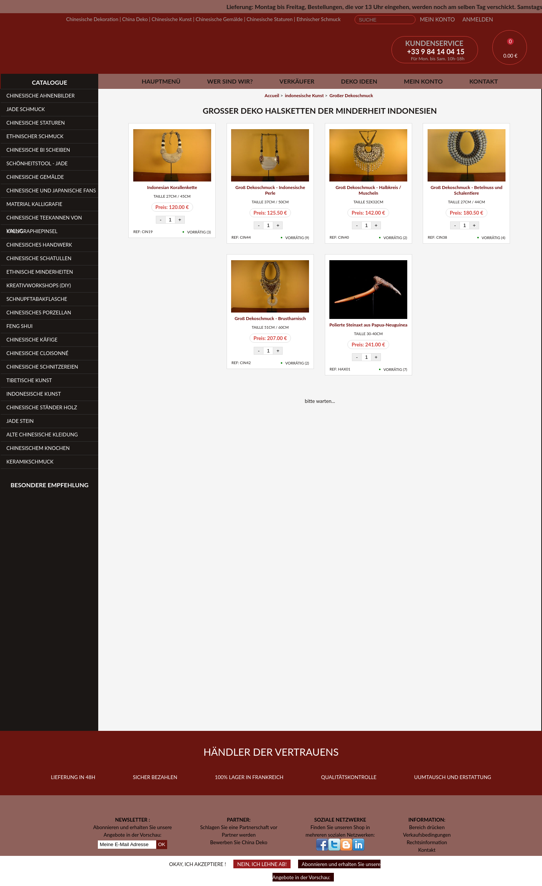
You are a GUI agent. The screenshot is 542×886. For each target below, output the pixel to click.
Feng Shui (19, 326)
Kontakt (483, 81)
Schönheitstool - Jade (37, 163)
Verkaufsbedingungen (427, 835)
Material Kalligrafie (34, 204)
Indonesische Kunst (33, 394)
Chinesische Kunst (172, 19)
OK (161, 844)
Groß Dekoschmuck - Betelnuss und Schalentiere (466, 190)
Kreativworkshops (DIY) (38, 285)
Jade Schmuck (25, 109)
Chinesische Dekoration (92, 19)
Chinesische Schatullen (39, 258)
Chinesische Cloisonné (37, 353)
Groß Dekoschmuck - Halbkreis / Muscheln (368, 190)
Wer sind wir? (230, 81)
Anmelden (477, 19)
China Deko (135, 19)
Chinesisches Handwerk (39, 245)
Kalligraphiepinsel (32, 231)
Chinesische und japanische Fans (51, 191)
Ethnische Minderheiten (39, 272)
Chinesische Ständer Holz (41, 407)
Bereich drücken (427, 827)
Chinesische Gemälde (219, 19)
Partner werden (239, 835)
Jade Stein (19, 421)
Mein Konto (437, 19)
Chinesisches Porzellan (38, 313)
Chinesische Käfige (32, 340)
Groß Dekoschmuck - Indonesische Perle (270, 190)
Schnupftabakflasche (36, 299)
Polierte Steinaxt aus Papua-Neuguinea (368, 325)
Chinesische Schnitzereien (42, 367)
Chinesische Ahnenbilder (40, 96)
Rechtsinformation (426, 842)
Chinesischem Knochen (38, 448)
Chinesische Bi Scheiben (38, 150)
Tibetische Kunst (29, 380)
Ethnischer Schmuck (319, 19)
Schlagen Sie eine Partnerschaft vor (238, 827)
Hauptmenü (161, 81)
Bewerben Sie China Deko (238, 842)
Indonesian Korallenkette (172, 187)
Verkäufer (296, 81)
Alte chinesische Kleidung (42, 435)
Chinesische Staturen (270, 19)
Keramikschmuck (29, 462)
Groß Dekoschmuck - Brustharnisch (270, 318)
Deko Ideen (359, 81)
